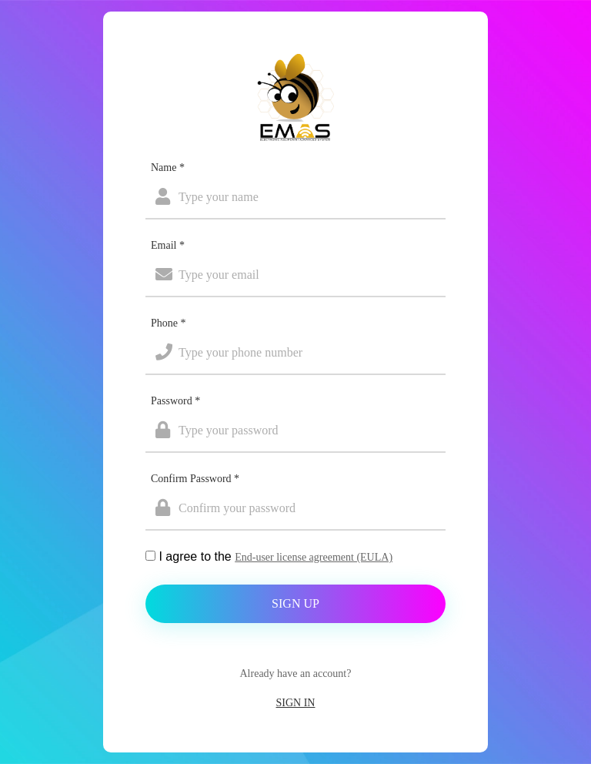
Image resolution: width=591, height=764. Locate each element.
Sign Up (295, 603)
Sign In (296, 703)
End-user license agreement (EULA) (313, 557)
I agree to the (275, 556)
